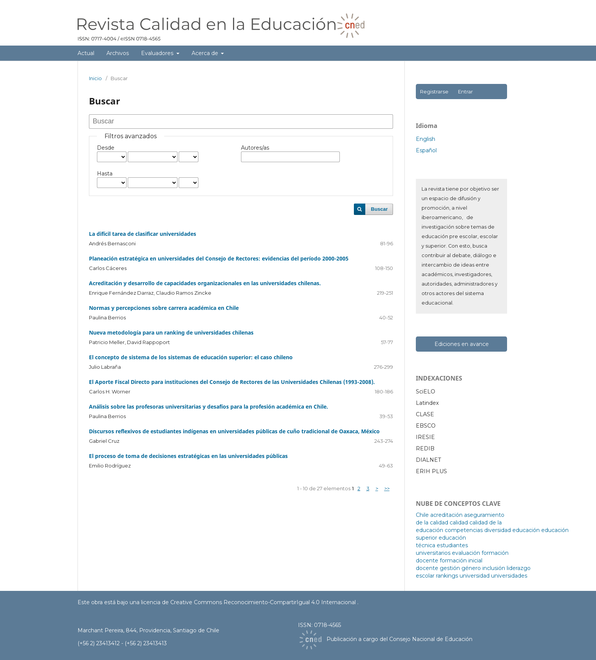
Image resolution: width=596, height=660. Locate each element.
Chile (422, 515)
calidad (459, 522)
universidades (509, 575)
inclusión (493, 568)
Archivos (117, 53)
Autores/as (255, 147)
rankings (447, 575)
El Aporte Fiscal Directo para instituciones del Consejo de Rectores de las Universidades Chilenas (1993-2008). (232, 381)
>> (387, 488)
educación (526, 530)
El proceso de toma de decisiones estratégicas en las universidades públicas (188, 455)
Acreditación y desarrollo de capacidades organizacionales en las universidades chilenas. (205, 283)
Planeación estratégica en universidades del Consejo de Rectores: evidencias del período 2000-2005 (219, 258)
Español (426, 150)
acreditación (446, 515)
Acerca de (206, 53)
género (471, 568)
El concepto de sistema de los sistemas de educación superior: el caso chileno (191, 357)
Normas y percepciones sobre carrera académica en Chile (164, 307)
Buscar (379, 209)
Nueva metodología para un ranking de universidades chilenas (171, 332)
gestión (450, 568)
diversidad (497, 530)
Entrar (465, 91)
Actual (86, 53)
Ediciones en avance (461, 344)
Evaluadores (158, 53)
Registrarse (434, 91)
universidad (475, 575)
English (425, 139)
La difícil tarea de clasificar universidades (142, 233)
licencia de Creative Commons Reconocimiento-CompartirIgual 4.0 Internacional (249, 602)
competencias (464, 530)
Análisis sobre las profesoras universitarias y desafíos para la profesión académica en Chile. (208, 406)
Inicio (95, 78)
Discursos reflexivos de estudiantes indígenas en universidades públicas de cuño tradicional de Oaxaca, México (234, 431)
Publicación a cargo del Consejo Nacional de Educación (399, 639)
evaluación (466, 552)
